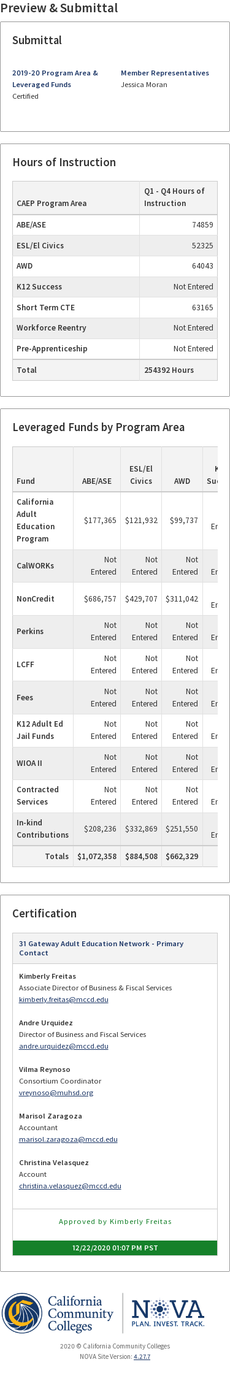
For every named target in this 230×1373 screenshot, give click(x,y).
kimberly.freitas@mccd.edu (64, 999)
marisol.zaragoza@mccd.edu (68, 1139)
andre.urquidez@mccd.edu (64, 1045)
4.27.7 (142, 1356)
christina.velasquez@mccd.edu (70, 1185)
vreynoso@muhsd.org (56, 1092)
